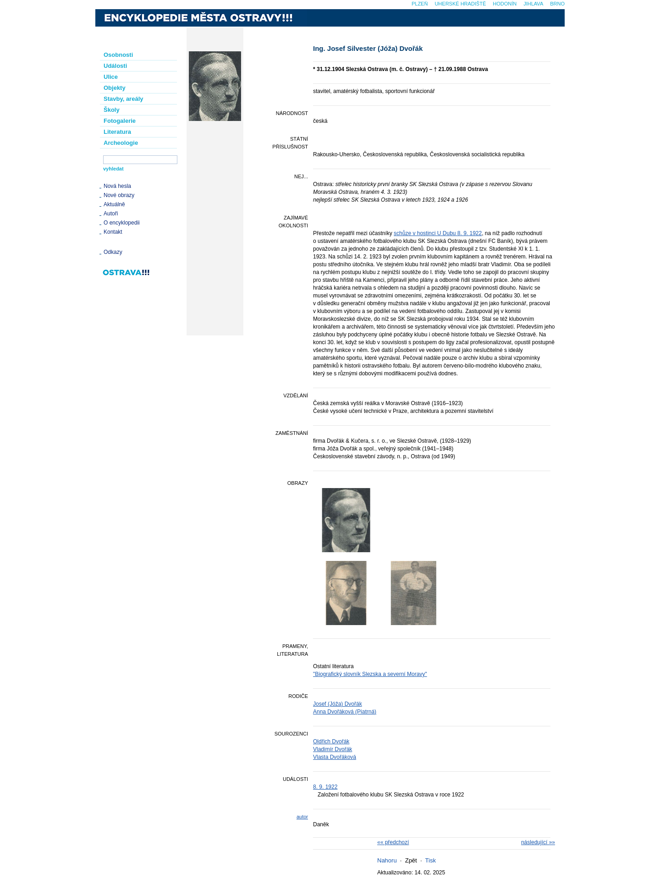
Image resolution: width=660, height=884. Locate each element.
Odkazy (113, 252)
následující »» (538, 842)
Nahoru (387, 860)
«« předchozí (393, 842)
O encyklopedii (122, 223)
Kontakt (113, 232)
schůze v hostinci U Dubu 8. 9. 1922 (438, 233)
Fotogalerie (120, 120)
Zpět (411, 860)
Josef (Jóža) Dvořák (337, 704)
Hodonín (505, 3)
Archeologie (121, 142)
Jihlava (533, 3)
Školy (112, 109)
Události (115, 65)
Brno (557, 3)
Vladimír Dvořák (332, 749)
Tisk (430, 860)
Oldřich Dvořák (331, 741)
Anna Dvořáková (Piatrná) (344, 711)
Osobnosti (118, 54)
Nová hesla (117, 186)
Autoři (111, 213)
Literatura (117, 131)
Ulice (111, 76)
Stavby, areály (123, 98)
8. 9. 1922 (325, 787)
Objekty (115, 87)
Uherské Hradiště (460, 3)
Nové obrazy (119, 195)
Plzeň (420, 3)
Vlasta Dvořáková (334, 757)
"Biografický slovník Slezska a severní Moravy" (370, 674)
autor (302, 816)
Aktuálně (114, 204)
